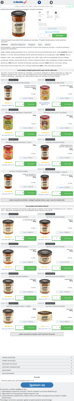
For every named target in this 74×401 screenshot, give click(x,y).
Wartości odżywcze (18, 44)
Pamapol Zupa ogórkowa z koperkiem (18, 112)
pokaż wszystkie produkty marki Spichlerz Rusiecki (37, 334)
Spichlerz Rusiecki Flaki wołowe (18, 83)
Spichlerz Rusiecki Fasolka (55, 142)
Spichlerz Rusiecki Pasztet (55, 247)
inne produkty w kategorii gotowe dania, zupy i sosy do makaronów (37, 70)
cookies (18, 389)
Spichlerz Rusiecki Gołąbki (18, 171)
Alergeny (31, 44)
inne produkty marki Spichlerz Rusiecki (37, 206)
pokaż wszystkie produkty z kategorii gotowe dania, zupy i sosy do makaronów (37, 200)
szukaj (69, 6)
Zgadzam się (37, 385)
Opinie (47, 44)
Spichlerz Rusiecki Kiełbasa (18, 276)
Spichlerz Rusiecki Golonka (18, 217)
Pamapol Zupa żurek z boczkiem (55, 112)
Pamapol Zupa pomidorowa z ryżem (18, 142)
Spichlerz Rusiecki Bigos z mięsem (55, 172)
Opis (40, 44)
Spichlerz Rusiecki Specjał (55, 217)
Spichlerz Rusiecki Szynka (18, 247)
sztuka (4, 79)
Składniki (4, 44)
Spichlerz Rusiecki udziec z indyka (18, 306)
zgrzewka (13, 80)
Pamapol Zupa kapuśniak (55, 83)
